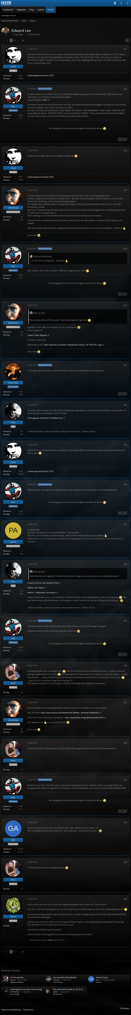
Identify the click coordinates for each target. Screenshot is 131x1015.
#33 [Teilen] (125, 620)
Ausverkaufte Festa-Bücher (65, 977)
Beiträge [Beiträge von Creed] (6, 78)
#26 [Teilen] (125, 305)
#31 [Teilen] (125, 524)
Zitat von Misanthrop (42, 256)
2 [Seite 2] (11, 40)
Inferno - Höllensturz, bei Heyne (42, 592)
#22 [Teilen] (125, 88)
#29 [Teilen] (125, 444)
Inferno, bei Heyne (36, 587)
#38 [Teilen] (125, 822)
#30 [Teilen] (125, 484)
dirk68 (55, 992)
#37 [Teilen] (125, 779)
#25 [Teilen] (125, 248)
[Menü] (127, 3)
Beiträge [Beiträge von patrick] (6, 554)
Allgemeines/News (17, 982)
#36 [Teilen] (125, 743)
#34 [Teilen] (125, 665)
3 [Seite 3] (14, 40)
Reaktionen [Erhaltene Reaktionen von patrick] (7, 551)
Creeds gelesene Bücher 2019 (41, 75)
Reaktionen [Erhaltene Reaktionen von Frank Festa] (7, 392)
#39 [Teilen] (125, 862)
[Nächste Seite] (27, 40)
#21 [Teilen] (125, 49)
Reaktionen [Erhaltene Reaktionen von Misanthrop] (7, 217)
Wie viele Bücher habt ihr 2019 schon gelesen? (73, 989)
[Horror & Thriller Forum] (6, 3)
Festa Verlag (57, 982)
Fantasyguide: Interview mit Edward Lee (45, 418)
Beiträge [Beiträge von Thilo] (6, 434)
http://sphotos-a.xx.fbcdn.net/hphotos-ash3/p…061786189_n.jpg (73, 344)
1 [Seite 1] (7, 40)
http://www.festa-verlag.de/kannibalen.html (84, 717)
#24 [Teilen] (125, 190)
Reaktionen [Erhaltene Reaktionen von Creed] (7, 76)
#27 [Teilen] (125, 365)
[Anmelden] (121, 3)
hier (45, 100)
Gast (97, 980)
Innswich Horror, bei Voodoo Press (43, 583)
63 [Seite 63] (23, 40)
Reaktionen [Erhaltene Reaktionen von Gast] (7, 849)
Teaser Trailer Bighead (37, 335)
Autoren (99, 982)
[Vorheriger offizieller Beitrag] (120, 139)
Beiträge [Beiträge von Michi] (6, 692)
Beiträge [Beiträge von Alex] (6, 118)
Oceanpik (56, 980)
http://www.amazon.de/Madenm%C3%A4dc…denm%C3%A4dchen (70, 712)
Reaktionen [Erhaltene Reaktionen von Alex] (7, 115)
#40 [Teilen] (125, 899)
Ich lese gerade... (17, 977)
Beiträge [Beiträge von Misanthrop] (6, 220)
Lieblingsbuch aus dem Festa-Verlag (26, 989)
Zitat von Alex (39, 313)
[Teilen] (127, 40)
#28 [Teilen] (125, 405)
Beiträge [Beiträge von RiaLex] (6, 926)
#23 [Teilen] (125, 150)
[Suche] (114, 3)
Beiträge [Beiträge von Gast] (6, 852)
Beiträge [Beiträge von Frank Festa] (6, 395)
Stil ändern (125, 1008)
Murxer (12, 980)
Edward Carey (102, 977)
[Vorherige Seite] (3, 40)
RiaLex (51, 940)
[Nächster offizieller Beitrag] (125, 139)
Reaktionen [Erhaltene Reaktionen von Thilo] (7, 431)
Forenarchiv (57, 994)
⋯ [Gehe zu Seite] (18, 40)
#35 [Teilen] (125, 702)
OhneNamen (14, 992)
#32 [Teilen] (125, 564)
